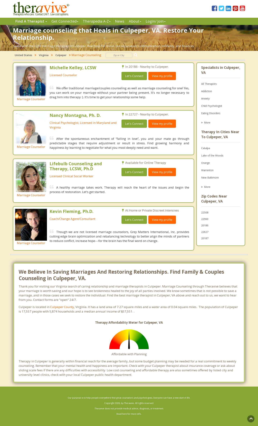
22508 (204, 212)
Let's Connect (134, 76)
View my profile (162, 76)
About (135, 21)
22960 (204, 219)
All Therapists (209, 83)
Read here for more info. (129, 413)
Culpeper (60, 55)
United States (23, 55)
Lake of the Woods (212, 155)
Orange (205, 163)
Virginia (44, 55)
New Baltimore (210, 177)
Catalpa (205, 148)
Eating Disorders (210, 113)
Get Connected (64, 21)
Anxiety (205, 98)
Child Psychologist (211, 106)
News (119, 21)
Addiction (206, 91)
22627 (204, 232)
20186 (204, 225)
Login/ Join (156, 21)
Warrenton (207, 170)
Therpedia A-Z (97, 21)
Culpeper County (62, 307)
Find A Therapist (31, 21)
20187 (204, 238)
